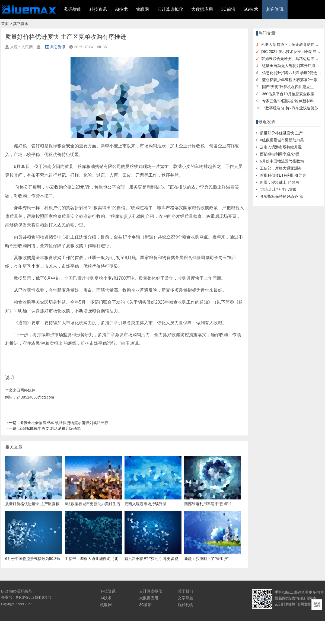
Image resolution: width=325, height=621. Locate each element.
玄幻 (278, 604)
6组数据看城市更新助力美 (282, 140)
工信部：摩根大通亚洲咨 (281, 168)
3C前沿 (228, 9)
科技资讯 (98, 9)
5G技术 (251, 9)
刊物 (287, 604)
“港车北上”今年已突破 (278, 189)
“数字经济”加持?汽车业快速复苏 (291, 108)
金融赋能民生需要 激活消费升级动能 (43, 428)
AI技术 (121, 9)
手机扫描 (282, 592)
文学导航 (185, 598)
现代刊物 (185, 605)
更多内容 (316, 592)
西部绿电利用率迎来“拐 (279, 154)
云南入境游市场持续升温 (281, 147)
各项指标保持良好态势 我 (281, 196)
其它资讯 (274, 9)
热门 (295, 604)
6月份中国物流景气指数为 (282, 161)
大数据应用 (202, 9)
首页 (5, 23)
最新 (278, 598)
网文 (304, 604)
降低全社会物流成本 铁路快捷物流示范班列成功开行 (56, 423)
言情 (295, 598)
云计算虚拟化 (170, 9)
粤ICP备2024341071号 (33, 597)
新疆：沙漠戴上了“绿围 (279, 182)
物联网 (142, 9)
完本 (313, 598)
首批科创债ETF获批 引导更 (283, 175)
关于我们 (185, 591)
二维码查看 (299, 592)
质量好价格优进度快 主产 (281, 133)
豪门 (304, 598)
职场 (287, 598)
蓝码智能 (72, 9)
